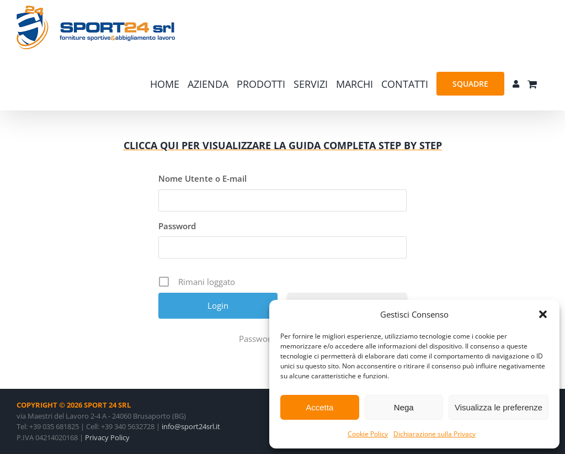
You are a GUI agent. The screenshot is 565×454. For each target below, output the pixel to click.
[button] (542, 314)
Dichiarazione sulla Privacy (434, 434)
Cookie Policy (368, 434)
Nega (404, 407)
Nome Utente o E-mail (202, 178)
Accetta (319, 407)
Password (177, 225)
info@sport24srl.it (191, 426)
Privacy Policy (107, 437)
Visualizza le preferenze (498, 407)
